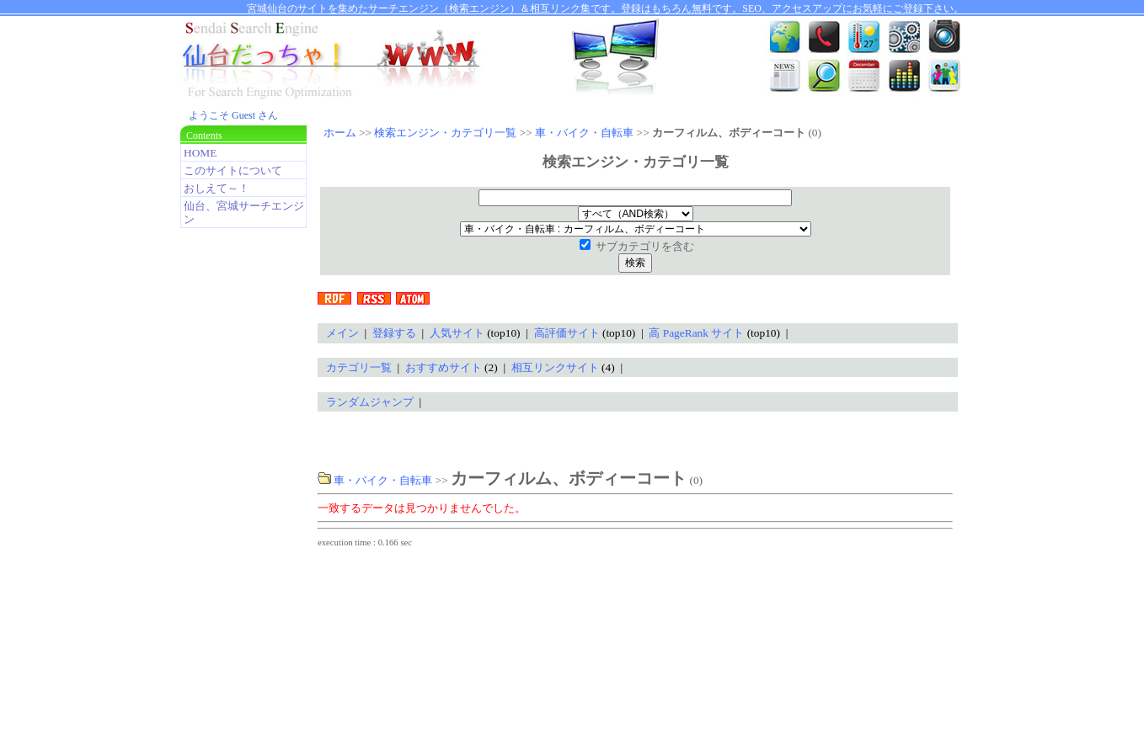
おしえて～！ (216, 188)
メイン (342, 333)
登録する (394, 333)
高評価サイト (567, 333)
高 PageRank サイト (696, 333)
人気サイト (457, 333)
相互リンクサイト (555, 367)
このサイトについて (233, 170)
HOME (200, 152)
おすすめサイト (443, 367)
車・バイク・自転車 (584, 132)
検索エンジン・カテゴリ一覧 (445, 132)
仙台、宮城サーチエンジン (244, 212)
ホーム (339, 132)
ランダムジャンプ (370, 402)
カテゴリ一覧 (359, 367)
